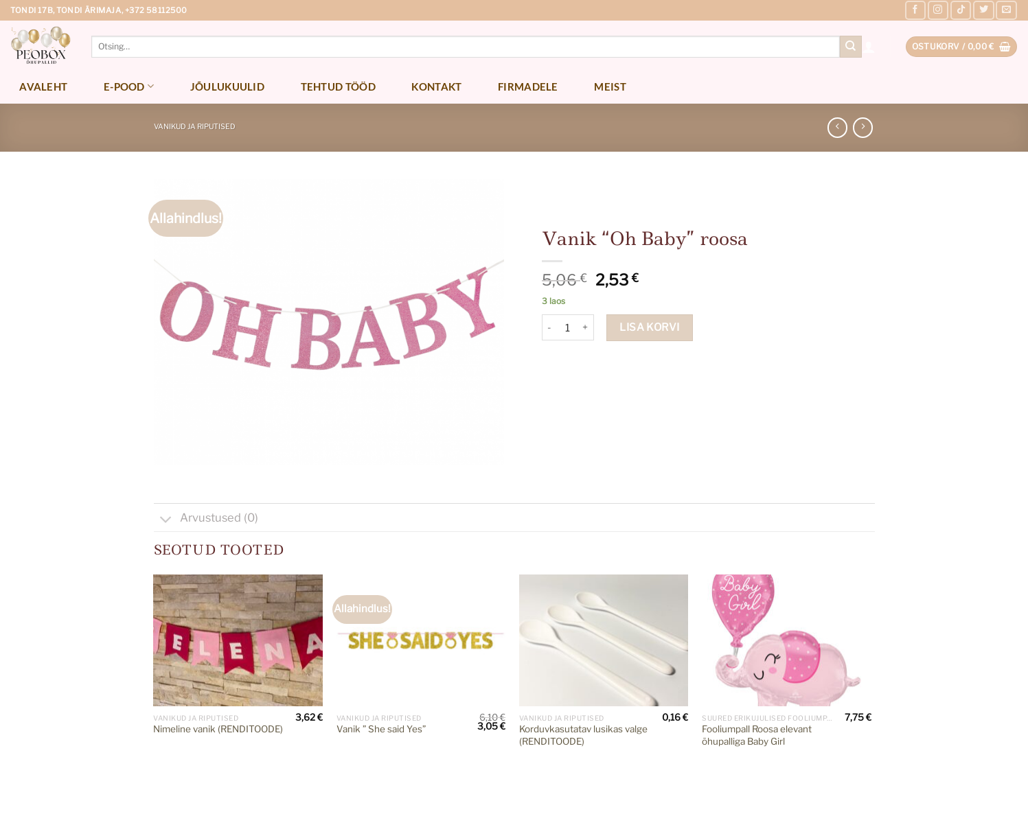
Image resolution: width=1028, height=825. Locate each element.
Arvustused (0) (206, 519)
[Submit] (851, 47)
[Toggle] (166, 521)
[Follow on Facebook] (915, 10)
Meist (610, 86)
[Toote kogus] (567, 327)
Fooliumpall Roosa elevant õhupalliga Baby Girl (757, 735)
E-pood (129, 86)
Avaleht (43, 86)
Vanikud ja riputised (195, 126)
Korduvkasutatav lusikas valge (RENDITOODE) (583, 735)
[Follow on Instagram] (938, 10)
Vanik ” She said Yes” (381, 728)
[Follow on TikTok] (960, 10)
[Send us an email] (1006, 10)
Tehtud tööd (338, 86)
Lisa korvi (649, 327)
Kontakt (436, 86)
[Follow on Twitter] (983, 10)
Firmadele (528, 86)
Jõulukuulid (227, 86)
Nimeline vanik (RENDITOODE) (218, 728)
